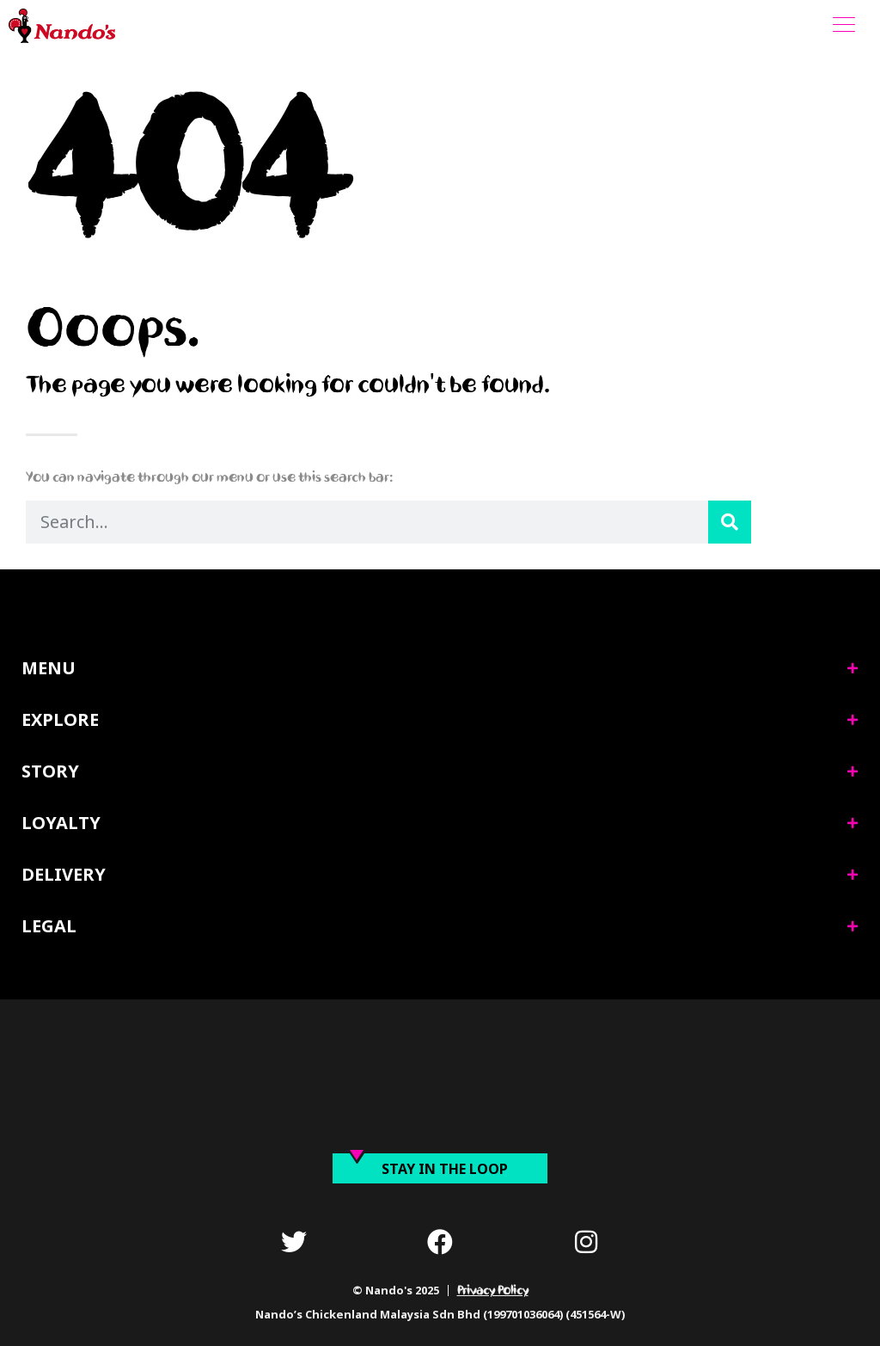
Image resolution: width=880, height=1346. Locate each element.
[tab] (440, 668)
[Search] (729, 522)
